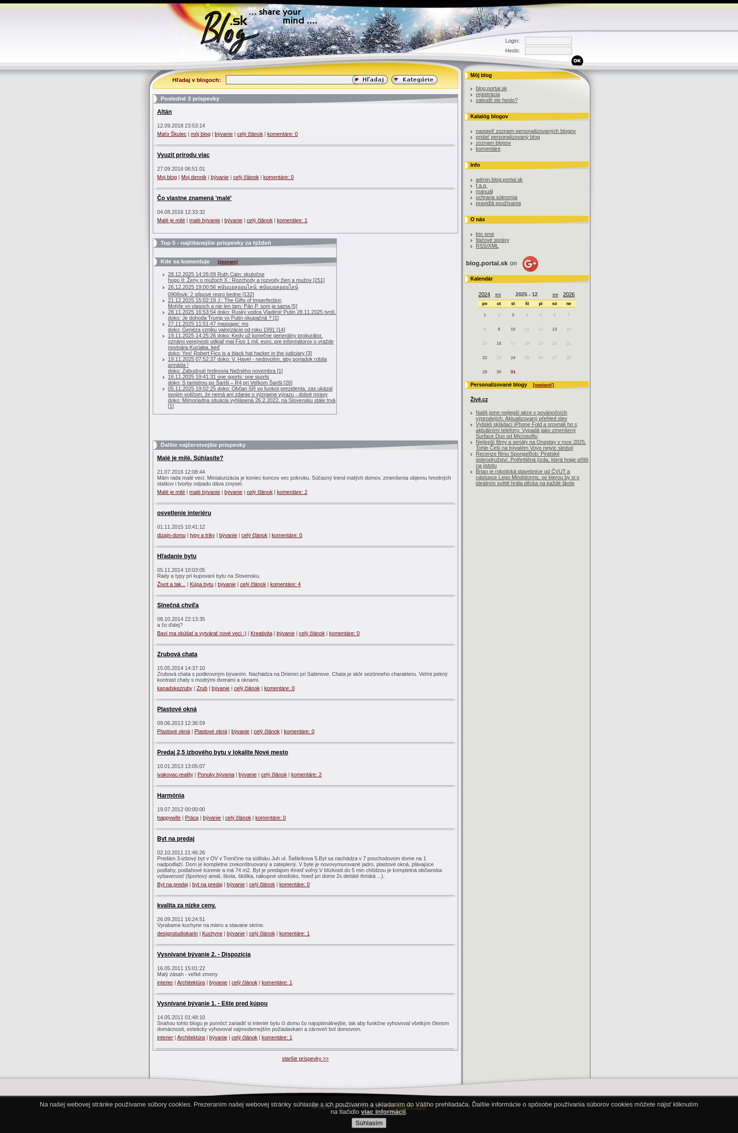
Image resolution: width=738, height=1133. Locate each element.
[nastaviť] (543, 385)
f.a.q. (482, 185)
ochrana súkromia (497, 197)
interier (165, 982)
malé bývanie (205, 220)
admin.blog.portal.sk (499, 179)
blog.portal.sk (491, 88)
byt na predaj (207, 884)
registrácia (488, 94)
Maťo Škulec (172, 134)
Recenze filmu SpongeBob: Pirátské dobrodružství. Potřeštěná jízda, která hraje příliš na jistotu (532, 459)
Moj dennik (194, 177)
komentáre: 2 (292, 492)
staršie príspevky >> (305, 1058)
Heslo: (512, 50)
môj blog (200, 134)
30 (498, 371)
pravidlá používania (498, 203)
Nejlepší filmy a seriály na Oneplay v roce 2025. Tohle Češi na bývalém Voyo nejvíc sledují (531, 445)
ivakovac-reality (175, 774)
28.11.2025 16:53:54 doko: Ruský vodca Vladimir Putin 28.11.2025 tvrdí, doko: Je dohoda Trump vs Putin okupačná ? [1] (252, 315)
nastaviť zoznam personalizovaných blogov (526, 131)
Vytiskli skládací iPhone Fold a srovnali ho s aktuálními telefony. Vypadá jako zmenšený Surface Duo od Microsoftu (526, 430)
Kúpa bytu (202, 584)
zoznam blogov (493, 143)
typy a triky (202, 535)
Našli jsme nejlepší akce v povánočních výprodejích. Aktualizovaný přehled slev (521, 415)
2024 (485, 294)
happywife (169, 818)
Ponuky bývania (215, 774)
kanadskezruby (174, 688)
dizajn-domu (171, 535)
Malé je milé (171, 220)
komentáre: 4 (285, 584)
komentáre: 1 (292, 220)
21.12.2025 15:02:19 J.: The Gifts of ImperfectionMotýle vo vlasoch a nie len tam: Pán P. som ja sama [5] (232, 303)
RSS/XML (487, 246)
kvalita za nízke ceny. (186, 905)
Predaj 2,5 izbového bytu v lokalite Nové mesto (222, 752)
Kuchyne (212, 933)
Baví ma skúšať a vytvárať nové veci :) (201, 633)
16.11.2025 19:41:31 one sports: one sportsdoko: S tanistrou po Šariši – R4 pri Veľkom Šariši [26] (230, 380)
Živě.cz (479, 399)
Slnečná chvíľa (178, 605)
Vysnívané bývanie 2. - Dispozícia (203, 954)
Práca (192, 818)
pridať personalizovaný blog (508, 137)
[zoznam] (228, 261)
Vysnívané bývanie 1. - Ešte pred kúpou (212, 1003)
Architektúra (191, 982)
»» (555, 294)
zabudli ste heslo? (497, 100)
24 (513, 357)
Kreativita (261, 633)
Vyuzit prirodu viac (183, 155)
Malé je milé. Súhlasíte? (190, 458)
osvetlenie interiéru (184, 513)
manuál (484, 191)
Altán (164, 111)
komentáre (488, 149)
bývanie (224, 134)
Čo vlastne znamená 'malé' (194, 198)
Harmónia (170, 795)
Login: (512, 41)
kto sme (485, 234)
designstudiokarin (177, 933)
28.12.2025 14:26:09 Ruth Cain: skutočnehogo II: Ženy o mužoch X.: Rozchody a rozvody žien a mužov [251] (246, 277)
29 (485, 371)
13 (554, 329)
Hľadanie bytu (176, 556)
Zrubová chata (177, 654)
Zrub (201, 688)
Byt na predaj (175, 838)
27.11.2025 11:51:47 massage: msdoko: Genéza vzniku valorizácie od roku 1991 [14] (226, 327)
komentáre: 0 (282, 134)
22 (485, 357)
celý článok (250, 134)
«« (498, 294)
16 (498, 343)
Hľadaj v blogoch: (196, 80)
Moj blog (167, 177)
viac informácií (383, 1120)
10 (513, 329)
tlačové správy (492, 240)
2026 (569, 294)
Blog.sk (232, 30)
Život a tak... (171, 584)
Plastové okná (177, 709)
